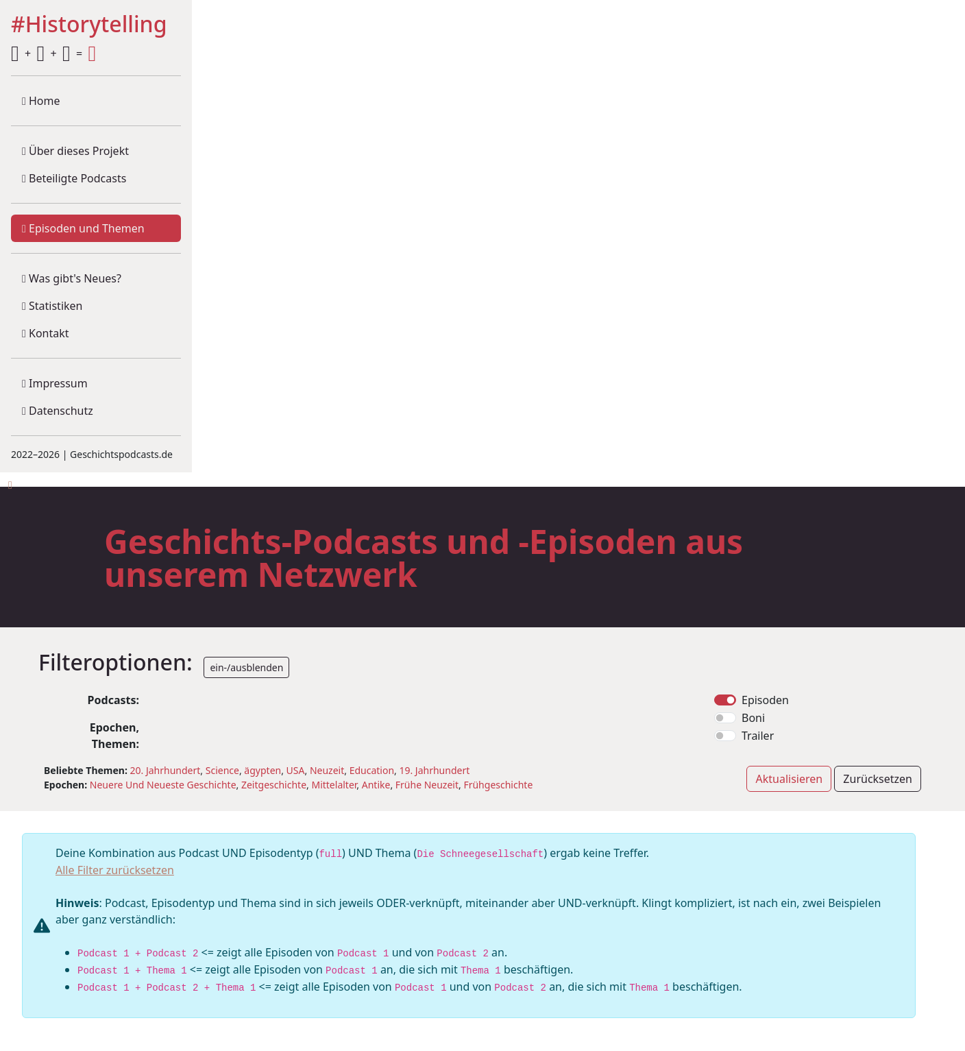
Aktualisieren (788, 778)
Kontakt (45, 333)
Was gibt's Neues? (71, 278)
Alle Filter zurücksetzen (115, 870)
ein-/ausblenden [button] (246, 667)
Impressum (55, 383)
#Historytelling (89, 24)
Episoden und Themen (83, 228)
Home (41, 100)
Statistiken (52, 305)
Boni (753, 717)
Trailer (758, 735)
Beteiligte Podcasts (74, 178)
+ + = (53, 53)
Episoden (765, 700)
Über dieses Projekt (75, 150)
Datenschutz (57, 410)
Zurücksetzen (877, 778)
